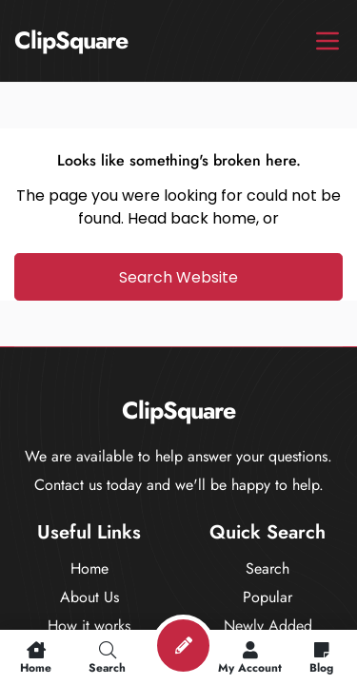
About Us (89, 597)
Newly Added (268, 625)
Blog (321, 657)
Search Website (178, 277)
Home (89, 568)
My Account (250, 657)
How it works (89, 625)
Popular (267, 597)
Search (267, 568)
